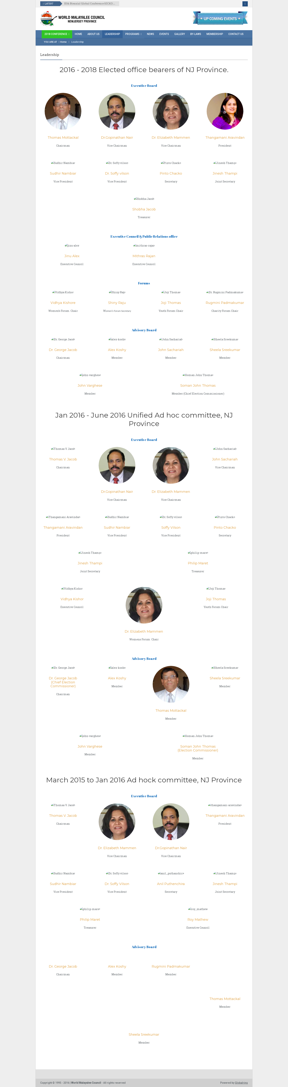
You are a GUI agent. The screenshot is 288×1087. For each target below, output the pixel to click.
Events (164, 34)
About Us (93, 34)
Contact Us (236, 34)
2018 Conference (55, 34)
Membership (214, 34)
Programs (132, 34)
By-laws (195, 34)
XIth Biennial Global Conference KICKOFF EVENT (90, 3)
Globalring (241, 1082)
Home (78, 34)
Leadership (112, 34)
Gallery (179, 34)
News (150, 34)
